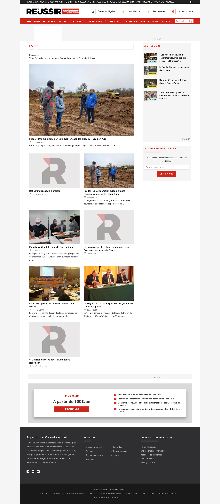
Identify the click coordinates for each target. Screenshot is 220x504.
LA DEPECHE (112, 2)
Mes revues (159, 11)
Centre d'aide (148, 494)
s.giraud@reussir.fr (149, 447)
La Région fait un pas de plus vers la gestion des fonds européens (109, 305)
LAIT (120, 2)
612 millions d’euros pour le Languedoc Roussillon (49, 361)
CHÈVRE (69, 2)
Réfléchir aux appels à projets (44, 191)
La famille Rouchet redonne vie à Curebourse (174, 68)
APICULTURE (42, 2)
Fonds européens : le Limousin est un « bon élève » (51, 305)
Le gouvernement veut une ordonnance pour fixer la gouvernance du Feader (107, 249)
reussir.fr (31, 2)
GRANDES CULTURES (98, 2)
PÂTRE (149, 2)
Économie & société (96, 21)
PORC (155, 2)
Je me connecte (185, 11)
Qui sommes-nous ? (76, 494)
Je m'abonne (134, 11)
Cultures (76, 21)
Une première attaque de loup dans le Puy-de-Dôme (172, 81)
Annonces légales (106, 11)
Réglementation (149, 21)
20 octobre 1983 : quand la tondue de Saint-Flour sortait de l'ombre (174, 95)
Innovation (131, 21)
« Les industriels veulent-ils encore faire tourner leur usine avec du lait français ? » (173, 58)
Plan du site (131, 494)
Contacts (58, 494)
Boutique (44, 494)
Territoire (115, 21)
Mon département (44, 21)
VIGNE (161, 2)
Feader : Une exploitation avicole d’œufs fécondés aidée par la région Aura (67, 139)
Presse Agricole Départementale (105, 494)
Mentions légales (167, 494)
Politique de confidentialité (108, 498)
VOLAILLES (170, 2)
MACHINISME (141, 2)
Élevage (63, 21)
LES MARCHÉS (128, 2)
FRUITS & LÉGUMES (81, 2)
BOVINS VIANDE (58, 2)
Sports (166, 21)
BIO (49, 2)
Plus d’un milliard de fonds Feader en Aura (51, 247)
